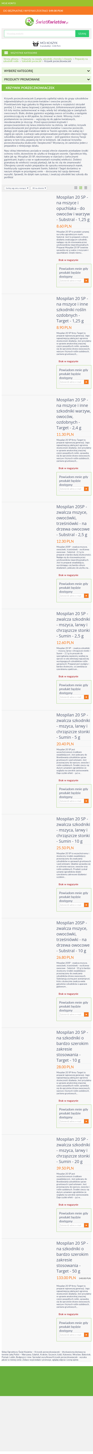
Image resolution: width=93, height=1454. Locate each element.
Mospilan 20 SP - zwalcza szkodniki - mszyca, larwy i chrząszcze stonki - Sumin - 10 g (74, 832)
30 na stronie (39, 188)
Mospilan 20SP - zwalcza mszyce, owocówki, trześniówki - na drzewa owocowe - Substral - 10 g (73, 939)
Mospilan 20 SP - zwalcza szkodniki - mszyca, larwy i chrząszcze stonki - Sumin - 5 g (74, 729)
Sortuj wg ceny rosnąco (17, 188)
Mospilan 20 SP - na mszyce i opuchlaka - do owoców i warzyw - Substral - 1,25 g (73, 208)
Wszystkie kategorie (20, 53)
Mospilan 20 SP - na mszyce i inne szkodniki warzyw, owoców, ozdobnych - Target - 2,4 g (73, 413)
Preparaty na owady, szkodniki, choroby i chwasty (46, 58)
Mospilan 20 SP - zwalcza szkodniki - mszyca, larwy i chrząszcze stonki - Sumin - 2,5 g (74, 627)
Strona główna (11, 58)
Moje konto (9, 3)
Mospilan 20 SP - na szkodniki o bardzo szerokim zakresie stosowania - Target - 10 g (73, 1049)
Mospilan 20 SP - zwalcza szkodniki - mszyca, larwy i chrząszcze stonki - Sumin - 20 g (74, 1153)
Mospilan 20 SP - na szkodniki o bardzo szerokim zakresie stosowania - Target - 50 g (73, 1259)
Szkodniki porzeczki (31, 61)
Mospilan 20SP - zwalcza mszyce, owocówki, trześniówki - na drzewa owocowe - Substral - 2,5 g (73, 520)
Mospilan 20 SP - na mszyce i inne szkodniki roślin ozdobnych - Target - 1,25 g (73, 309)
